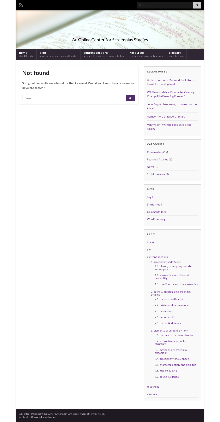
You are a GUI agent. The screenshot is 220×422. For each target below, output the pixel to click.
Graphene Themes (46, 417)
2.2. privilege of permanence (172, 305)
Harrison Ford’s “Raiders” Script (166, 116)
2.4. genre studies (165, 317)
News (150, 166)
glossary (176, 54)
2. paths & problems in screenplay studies (171, 293)
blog (58, 54)
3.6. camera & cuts (166, 370)
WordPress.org (156, 219)
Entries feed (154, 204)
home (26, 54)
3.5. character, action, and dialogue (175, 364)
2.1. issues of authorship (169, 299)
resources (146, 54)
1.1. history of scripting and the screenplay (173, 268)
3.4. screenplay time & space (172, 358)
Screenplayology (110, 33)
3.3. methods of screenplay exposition (171, 351)
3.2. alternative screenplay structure (171, 342)
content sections (104, 54)
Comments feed (157, 211)
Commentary (155, 152)
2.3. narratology (164, 311)
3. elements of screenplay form (169, 330)
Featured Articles (157, 159)
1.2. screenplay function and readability (172, 277)
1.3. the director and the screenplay (176, 284)
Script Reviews (156, 174)
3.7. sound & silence (167, 376)
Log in (150, 197)
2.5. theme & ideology (168, 323)
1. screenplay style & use (166, 261)
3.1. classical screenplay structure (175, 335)
